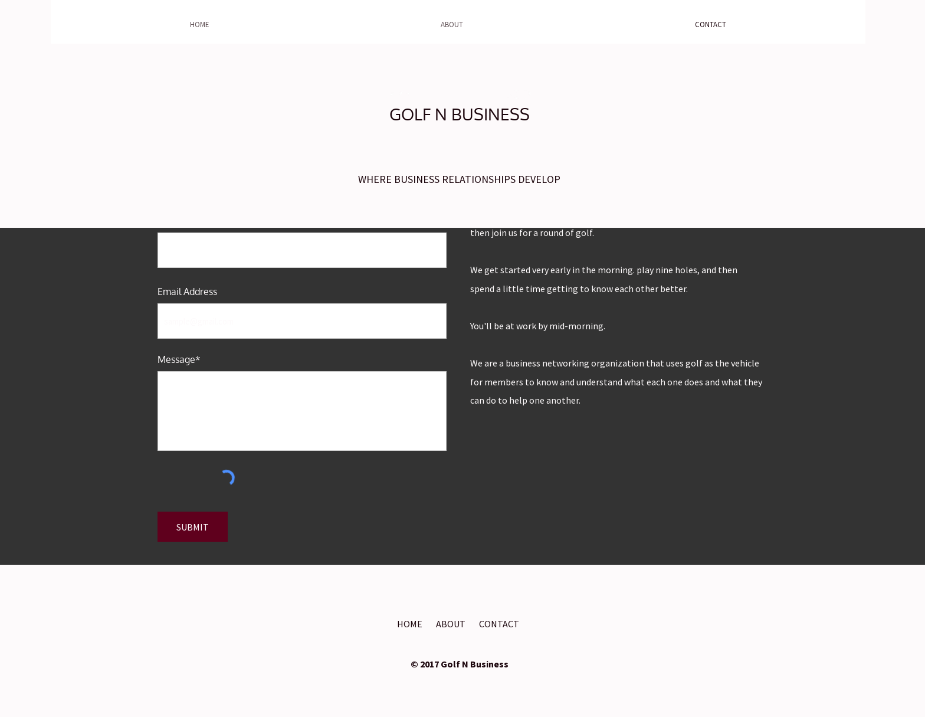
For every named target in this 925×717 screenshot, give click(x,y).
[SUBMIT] (193, 527)
